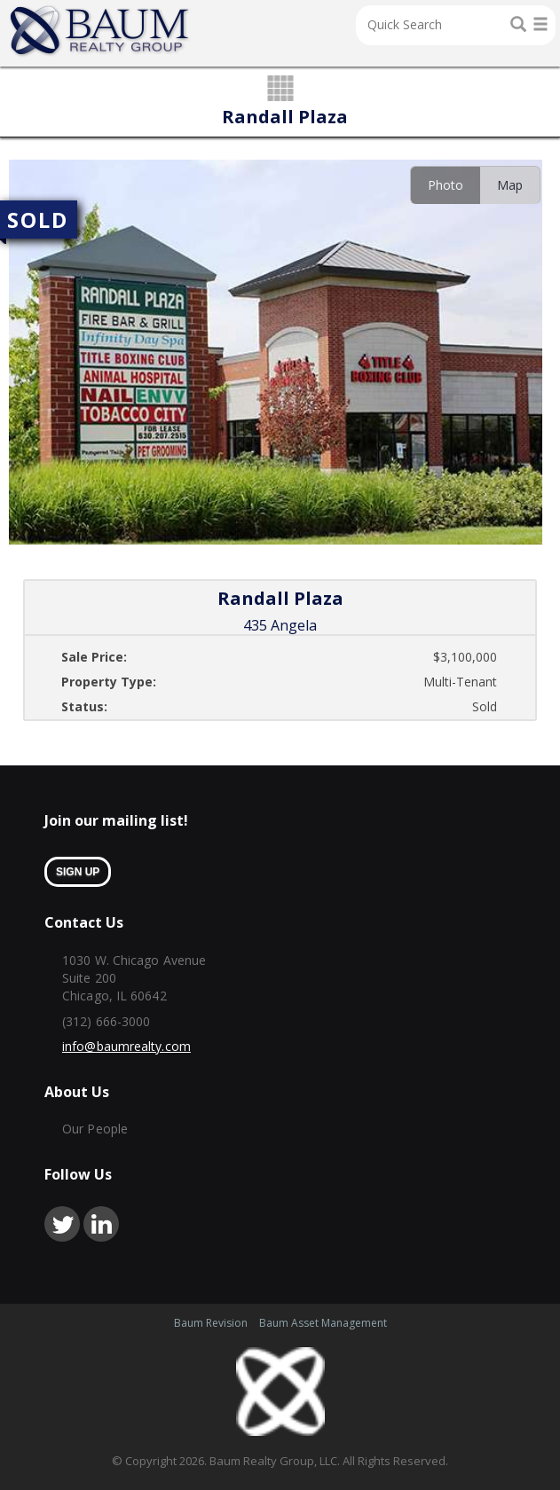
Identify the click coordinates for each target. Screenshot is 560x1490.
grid (280, 89)
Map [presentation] (510, 184)
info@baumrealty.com (126, 1046)
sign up (77, 872)
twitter (62, 1224)
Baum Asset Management (323, 1322)
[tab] (445, 185)
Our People (95, 1128)
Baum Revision (211, 1322)
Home (100, 31)
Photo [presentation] (445, 184)
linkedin (101, 1224)
